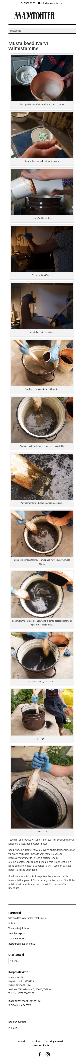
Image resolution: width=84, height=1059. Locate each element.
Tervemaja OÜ (16, 938)
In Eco (11, 923)
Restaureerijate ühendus (21, 943)
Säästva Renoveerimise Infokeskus (27, 918)
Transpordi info (40, 1045)
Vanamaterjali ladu (18, 928)
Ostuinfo (36, 1041)
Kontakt (22, 1041)
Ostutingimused (54, 1041)
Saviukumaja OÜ (17, 933)
